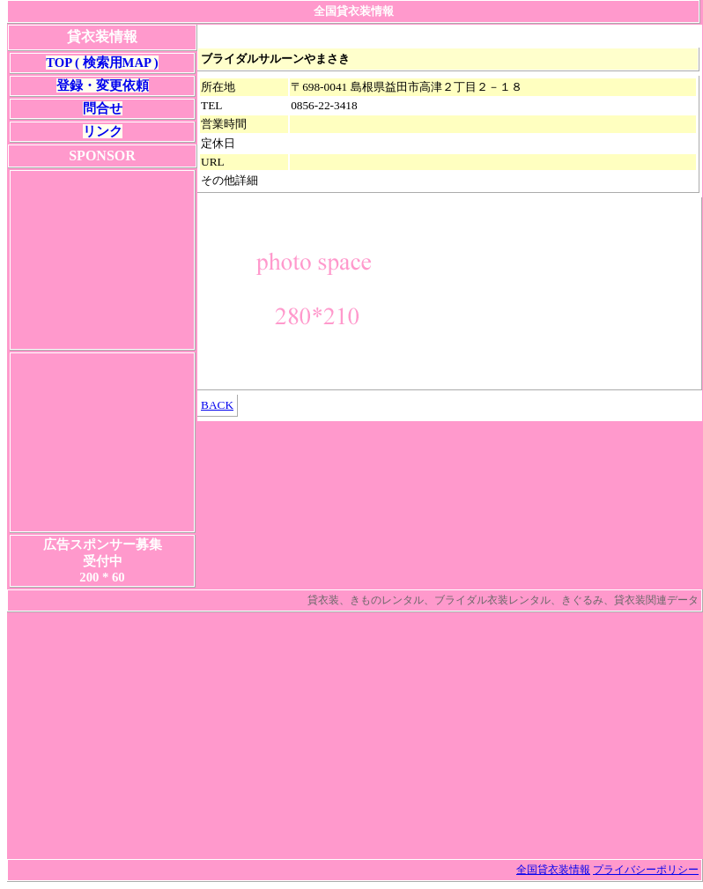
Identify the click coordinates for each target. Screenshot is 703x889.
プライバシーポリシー (646, 869)
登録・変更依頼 (102, 85)
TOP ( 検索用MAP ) (102, 63)
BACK (217, 404)
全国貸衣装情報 (553, 869)
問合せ (102, 108)
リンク (102, 131)
